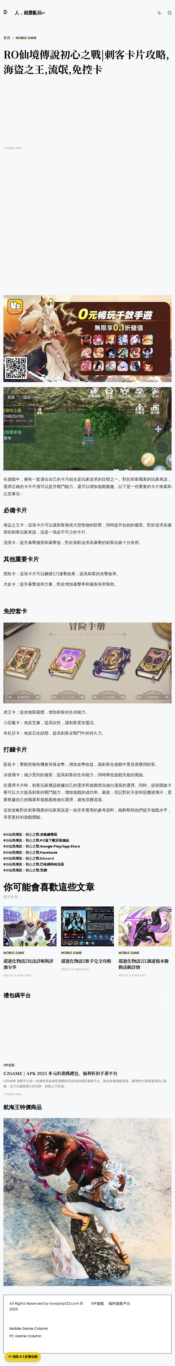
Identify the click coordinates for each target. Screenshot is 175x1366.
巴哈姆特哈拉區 (52, 864)
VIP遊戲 (9, 1065)
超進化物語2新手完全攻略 (86, 961)
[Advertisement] (87, 114)
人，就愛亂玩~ (30, 13)
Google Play (50, 846)
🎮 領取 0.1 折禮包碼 (22, 1356)
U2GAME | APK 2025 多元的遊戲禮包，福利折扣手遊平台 (60, 1073)
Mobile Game (26, 38)
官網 (43, 870)
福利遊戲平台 (119, 1303)
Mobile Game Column (28, 1328)
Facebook (48, 852)
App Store (71, 846)
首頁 (6, 37)
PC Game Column (25, 1336)
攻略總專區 (48, 834)
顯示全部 (10, 896)
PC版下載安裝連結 (54, 840)
